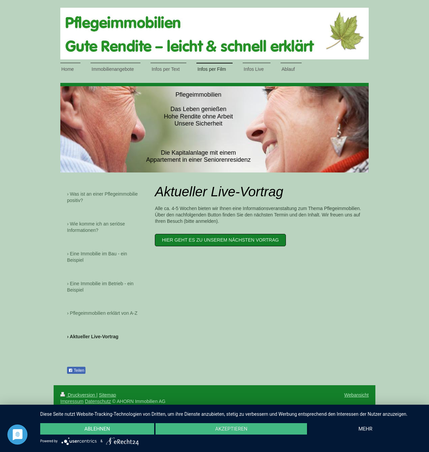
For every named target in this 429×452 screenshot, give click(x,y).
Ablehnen (97, 429)
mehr (365, 429)
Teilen (76, 370)
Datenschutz (98, 401)
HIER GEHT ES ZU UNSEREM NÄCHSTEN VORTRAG (220, 240)
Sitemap (107, 395)
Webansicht (356, 395)
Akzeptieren (231, 429)
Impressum (71, 401)
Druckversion (78, 395)
